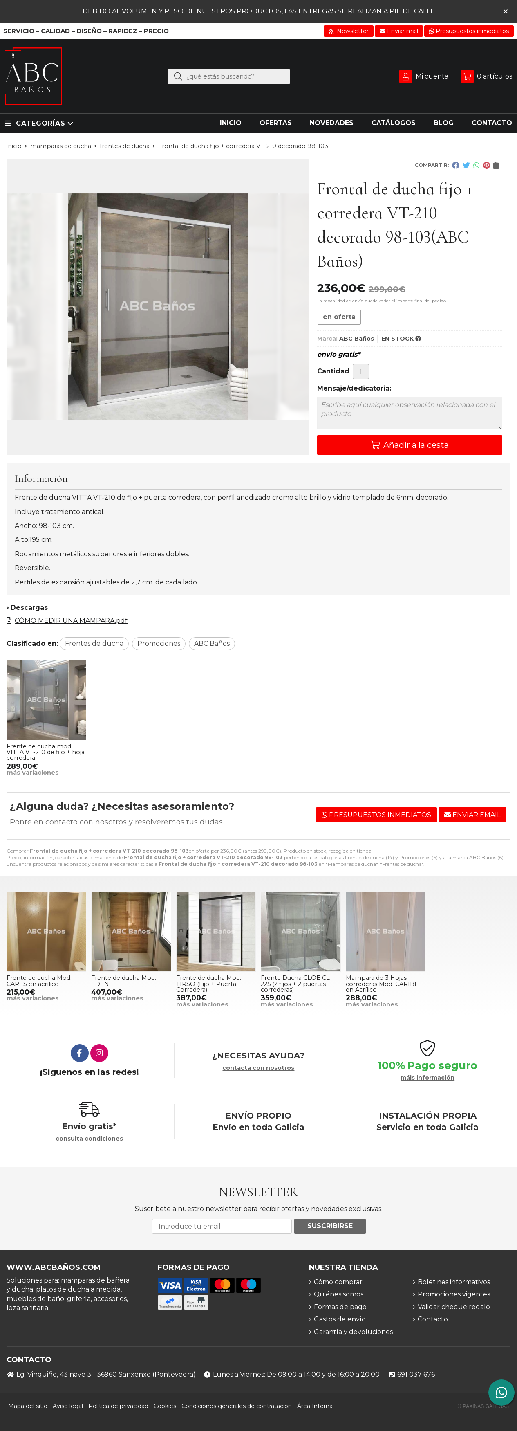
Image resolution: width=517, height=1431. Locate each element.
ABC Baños (482, 857)
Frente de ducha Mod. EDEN (123, 980)
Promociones (414, 857)
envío (357, 300)
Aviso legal (68, 1406)
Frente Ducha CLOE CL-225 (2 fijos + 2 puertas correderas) (296, 983)
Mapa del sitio (27, 1406)
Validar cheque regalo (454, 1307)
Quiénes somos (338, 1294)
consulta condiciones (89, 1138)
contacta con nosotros (258, 1068)
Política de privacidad (118, 1406)
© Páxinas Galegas (483, 1406)
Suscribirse (330, 1226)
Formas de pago (340, 1307)
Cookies (165, 1406)
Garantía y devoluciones (353, 1332)
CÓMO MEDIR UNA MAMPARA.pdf (71, 621)
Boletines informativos (454, 1282)
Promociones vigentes (454, 1294)
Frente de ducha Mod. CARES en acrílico (39, 980)
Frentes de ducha (365, 857)
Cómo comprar (338, 1282)
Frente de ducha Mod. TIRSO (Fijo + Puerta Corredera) (208, 983)
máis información (427, 1077)
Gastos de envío (340, 1319)
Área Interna (315, 1406)
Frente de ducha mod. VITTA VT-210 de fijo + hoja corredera (46, 752)
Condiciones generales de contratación (236, 1406)
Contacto (433, 1319)
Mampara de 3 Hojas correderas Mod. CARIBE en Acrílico (382, 983)
